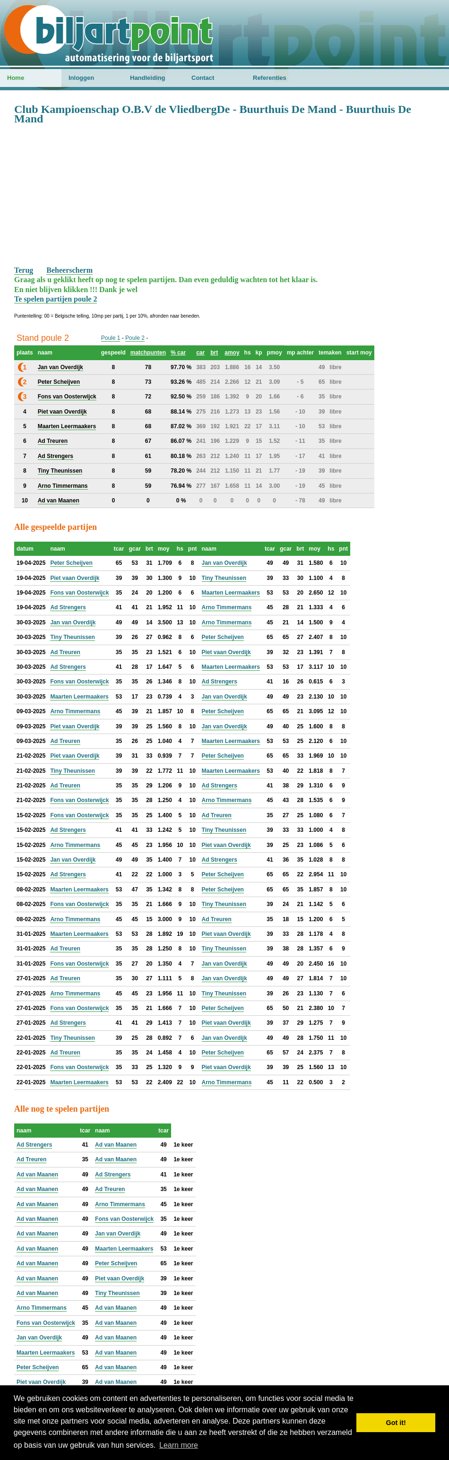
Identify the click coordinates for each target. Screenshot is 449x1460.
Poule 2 (135, 338)
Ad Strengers (68, 607)
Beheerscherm (69, 270)
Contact (202, 77)
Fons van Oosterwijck (79, 592)
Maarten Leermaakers (231, 592)
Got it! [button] (396, 1422)
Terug (23, 270)
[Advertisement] (224, 195)
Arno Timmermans (227, 607)
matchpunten (148, 352)
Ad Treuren (65, 652)
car (200, 352)
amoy (231, 352)
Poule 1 (111, 338)
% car (178, 352)
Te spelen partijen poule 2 (55, 299)
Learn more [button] (178, 1445)
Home (15, 77)
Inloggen (81, 77)
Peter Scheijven (71, 563)
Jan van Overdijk (224, 563)
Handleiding (147, 77)
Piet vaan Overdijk (74, 578)
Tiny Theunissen (224, 578)
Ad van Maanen (116, 1144)
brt (214, 352)
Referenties (269, 77)
